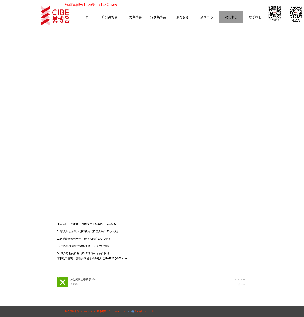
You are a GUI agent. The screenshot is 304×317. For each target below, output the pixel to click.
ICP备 (131, 311)
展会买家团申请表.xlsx (83, 279)
